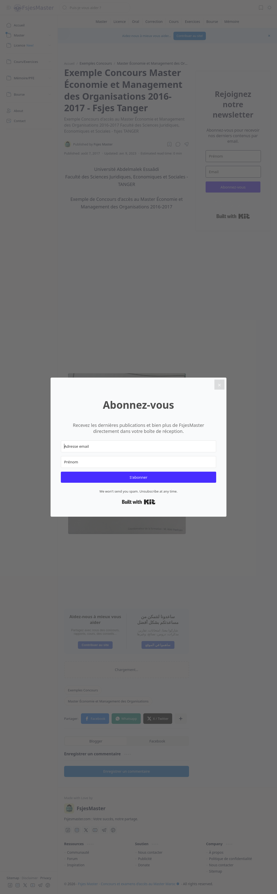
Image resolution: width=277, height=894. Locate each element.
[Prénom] (138, 462)
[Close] (219, 385)
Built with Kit (138, 501)
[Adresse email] (138, 446)
